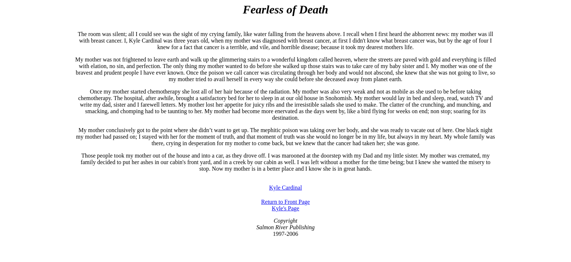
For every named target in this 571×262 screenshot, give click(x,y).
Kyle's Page (285, 208)
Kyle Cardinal (285, 187)
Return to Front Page (285, 202)
